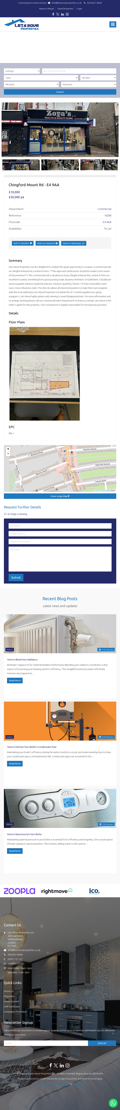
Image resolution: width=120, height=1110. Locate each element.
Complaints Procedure (15, 1011)
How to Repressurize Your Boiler (24, 834)
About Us (9, 991)
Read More (15, 680)
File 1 (11, 433)
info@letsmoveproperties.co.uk (65, 3)
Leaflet (95, 491)
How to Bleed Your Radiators (22, 659)
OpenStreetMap (105, 491)
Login (79, 8)
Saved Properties (65, 8)
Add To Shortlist (21, 243)
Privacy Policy (71, 1079)
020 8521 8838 (92, 3)
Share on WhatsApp (74, 243)
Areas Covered (11, 1001)
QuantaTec (79, 1083)
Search (60, 92)
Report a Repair (46, 8)
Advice (10, 650)
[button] (8, 449)
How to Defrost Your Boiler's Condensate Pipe (31, 747)
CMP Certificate (12, 1006)
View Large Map (60, 496)
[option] (60, 129)
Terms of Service (89, 1079)
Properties (9, 996)
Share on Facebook (47, 243)
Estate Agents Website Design (51, 1083)
